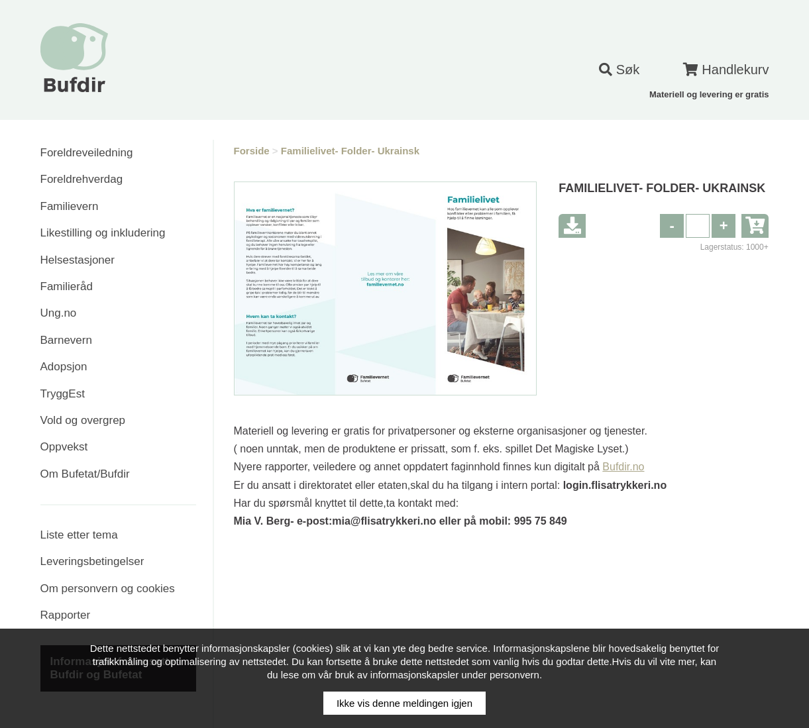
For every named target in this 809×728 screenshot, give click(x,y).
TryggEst (62, 394)
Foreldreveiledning (86, 152)
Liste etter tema (79, 535)
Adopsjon (63, 366)
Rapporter (65, 615)
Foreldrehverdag (81, 179)
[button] (723, 226)
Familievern (69, 206)
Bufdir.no (623, 466)
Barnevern (66, 340)
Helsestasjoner (77, 260)
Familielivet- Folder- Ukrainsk (350, 150)
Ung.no (58, 313)
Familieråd (66, 286)
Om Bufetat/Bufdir (85, 474)
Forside (252, 150)
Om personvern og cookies (107, 588)
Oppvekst (64, 447)
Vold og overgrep (83, 420)
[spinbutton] (698, 226)
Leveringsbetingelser (92, 561)
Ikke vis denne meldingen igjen (404, 703)
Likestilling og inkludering (103, 233)
